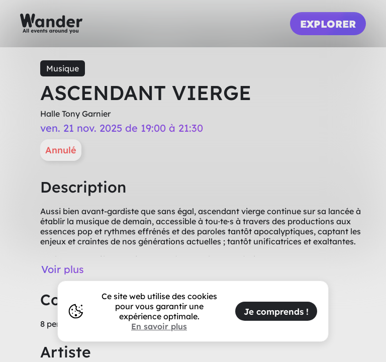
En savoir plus (159, 326)
